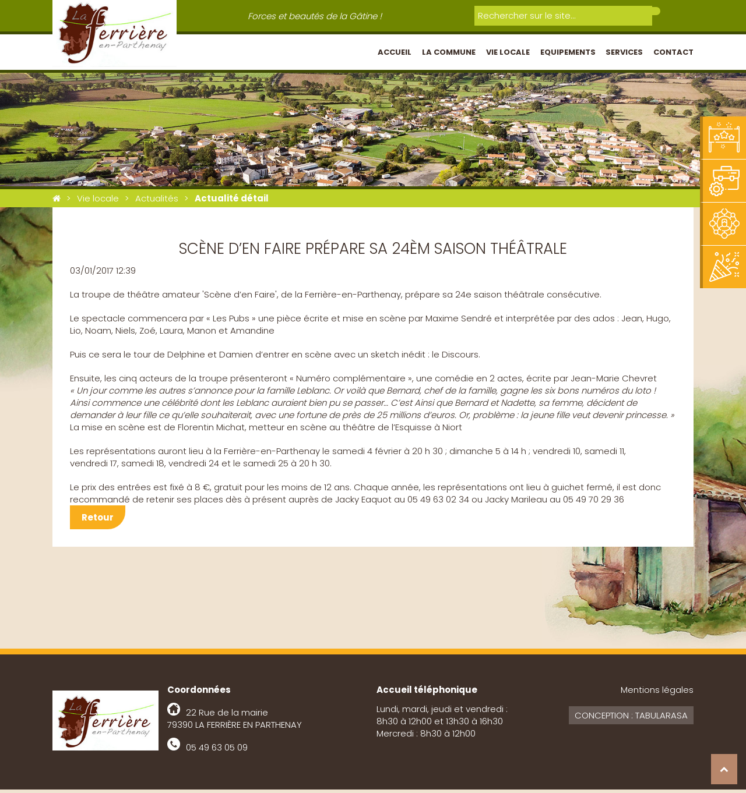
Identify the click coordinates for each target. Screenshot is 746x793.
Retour (98, 521)
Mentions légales (657, 693)
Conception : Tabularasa (631, 719)
